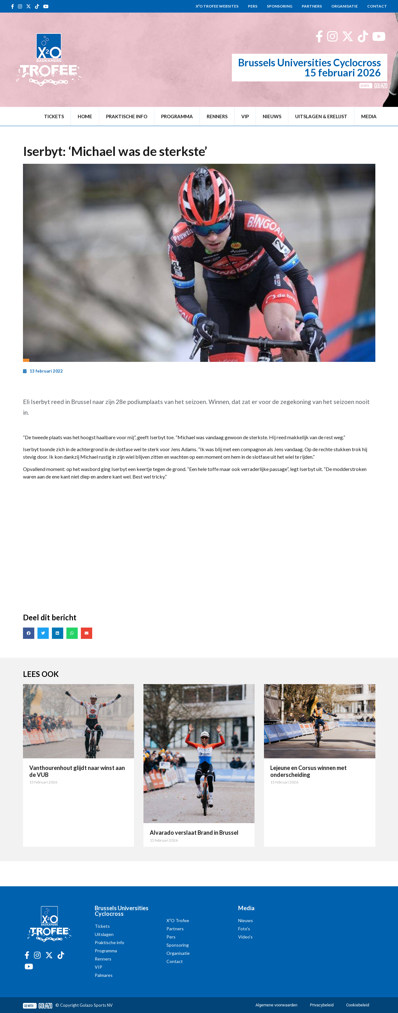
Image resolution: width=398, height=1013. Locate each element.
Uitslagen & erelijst (321, 116)
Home (85, 116)
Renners (217, 116)
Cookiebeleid (357, 1005)
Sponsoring (279, 6)
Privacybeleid (322, 1005)
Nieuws (272, 116)
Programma (177, 116)
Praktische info (126, 116)
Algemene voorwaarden (276, 1005)
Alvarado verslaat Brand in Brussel (194, 832)
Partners (312, 6)
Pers (252, 6)
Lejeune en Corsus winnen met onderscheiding (308, 771)
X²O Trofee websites (217, 6)
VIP (245, 116)
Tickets (54, 116)
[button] (28, 633)
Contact (377, 6)
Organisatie (344, 6)
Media (369, 116)
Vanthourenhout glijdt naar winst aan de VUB (77, 771)
